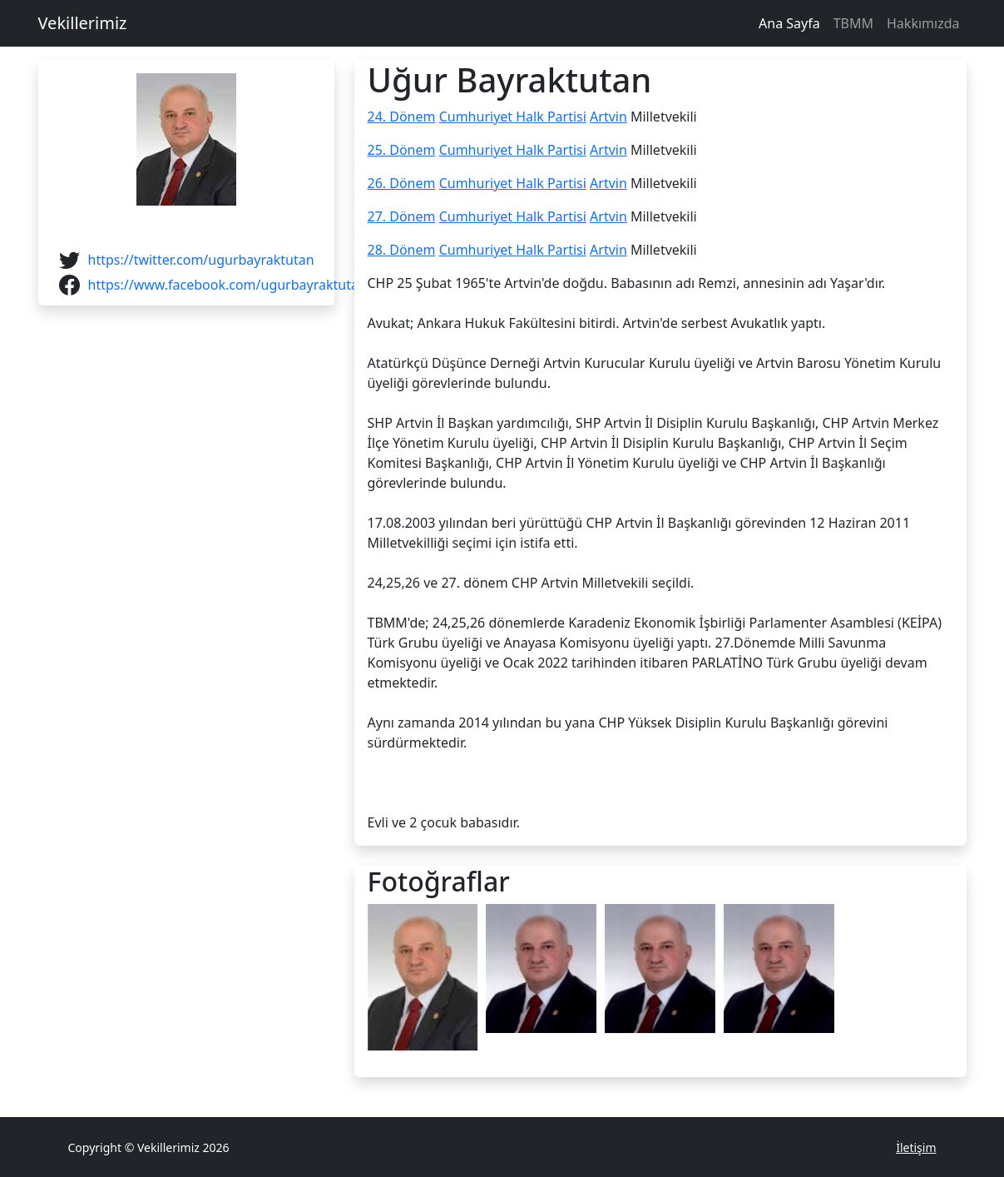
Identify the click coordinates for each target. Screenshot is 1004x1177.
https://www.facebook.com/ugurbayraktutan (227, 285)
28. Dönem (402, 250)
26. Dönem (402, 183)
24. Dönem (402, 116)
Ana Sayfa (789, 23)
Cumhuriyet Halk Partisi (512, 116)
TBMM (853, 23)
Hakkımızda (923, 23)
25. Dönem (402, 150)
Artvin (608, 116)
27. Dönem (402, 216)
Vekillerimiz (82, 23)
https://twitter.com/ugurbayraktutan (201, 260)
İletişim (916, 1147)
